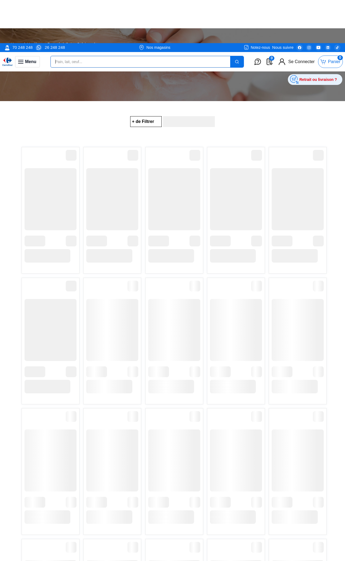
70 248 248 (22, 4)
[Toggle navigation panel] (27, 18)
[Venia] (7, 18)
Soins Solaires (79, 44)
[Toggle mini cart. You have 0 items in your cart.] (330, 18)
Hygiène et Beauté (43, 44)
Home (16, 44)
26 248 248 (55, 4)
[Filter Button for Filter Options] (145, 121)
